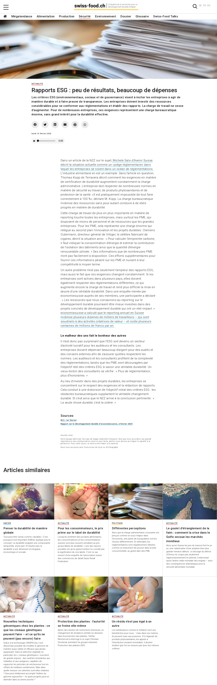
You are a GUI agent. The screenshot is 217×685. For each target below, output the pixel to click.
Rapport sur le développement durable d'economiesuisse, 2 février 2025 (97, 424)
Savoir (7, 523)
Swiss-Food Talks (165, 16)
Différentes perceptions (129, 528)
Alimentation (46, 16)
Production (66, 16)
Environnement (105, 16)
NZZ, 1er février (69, 420)
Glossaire (142, 16)
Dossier (125, 16)
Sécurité (85, 16)
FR (204, 5)
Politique (117, 523)
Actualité (37, 84)
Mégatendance (21, 16)
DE (200, 5)
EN (208, 5)
